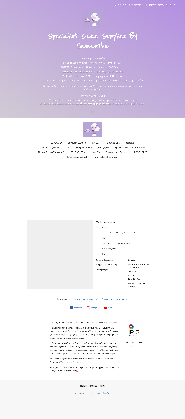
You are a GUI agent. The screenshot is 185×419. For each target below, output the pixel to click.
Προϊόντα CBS (113, 143)
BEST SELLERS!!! (78, 152)
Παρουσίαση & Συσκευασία (51, 152)
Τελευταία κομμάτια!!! (77, 157)
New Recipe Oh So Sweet (106, 157)
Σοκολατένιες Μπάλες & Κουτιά (55, 147)
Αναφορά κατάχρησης (105, 393)
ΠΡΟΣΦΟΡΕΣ (140, 152)
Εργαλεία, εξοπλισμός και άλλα (130, 147)
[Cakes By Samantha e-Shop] (92, 129)
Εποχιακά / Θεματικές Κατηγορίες (92, 147)
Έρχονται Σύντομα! (77, 143)
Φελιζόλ (96, 152)
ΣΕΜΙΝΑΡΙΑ (56, 143)
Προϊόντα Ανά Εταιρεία (117, 152)
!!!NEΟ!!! (96, 143)
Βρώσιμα (129, 143)
